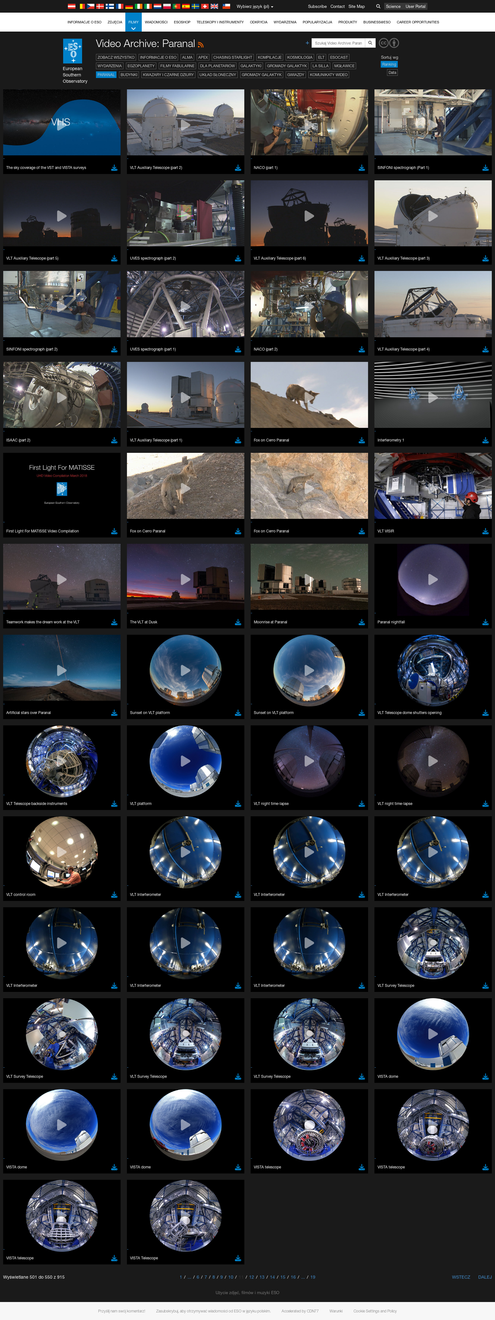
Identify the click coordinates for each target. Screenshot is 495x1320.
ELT (321, 57)
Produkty (347, 22)
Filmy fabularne (177, 65)
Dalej (485, 1277)
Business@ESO (377, 22)
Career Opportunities (418, 22)
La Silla (321, 65)
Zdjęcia (115, 22)
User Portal (416, 6)
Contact (338, 6)
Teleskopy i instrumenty (220, 22)
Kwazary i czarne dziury (168, 74)
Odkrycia (258, 22)
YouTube (63, 722)
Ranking (389, 64)
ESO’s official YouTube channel (198, 722)
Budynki (129, 74)
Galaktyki (251, 65)
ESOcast (339, 57)
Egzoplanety (141, 65)
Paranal (106, 74)
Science (393, 6)
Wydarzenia (285, 22)
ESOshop (182, 22)
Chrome (76, 838)
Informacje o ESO (84, 22)
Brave (74, 832)
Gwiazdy (295, 74)
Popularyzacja (317, 22)
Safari (73, 855)
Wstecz (461, 1277)
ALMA (187, 57)
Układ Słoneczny (218, 74)
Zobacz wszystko (116, 57)
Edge (73, 843)
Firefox (74, 849)
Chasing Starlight (232, 57)
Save (69, 948)
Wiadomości (156, 22)
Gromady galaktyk (287, 65)
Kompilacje (270, 57)
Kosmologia (300, 57)
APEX (203, 57)
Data (392, 72)
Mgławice (344, 65)
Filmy (133, 26)
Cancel (100, 948)
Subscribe (317, 6)
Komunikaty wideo (329, 74)
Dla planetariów (217, 65)
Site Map (357, 6)
